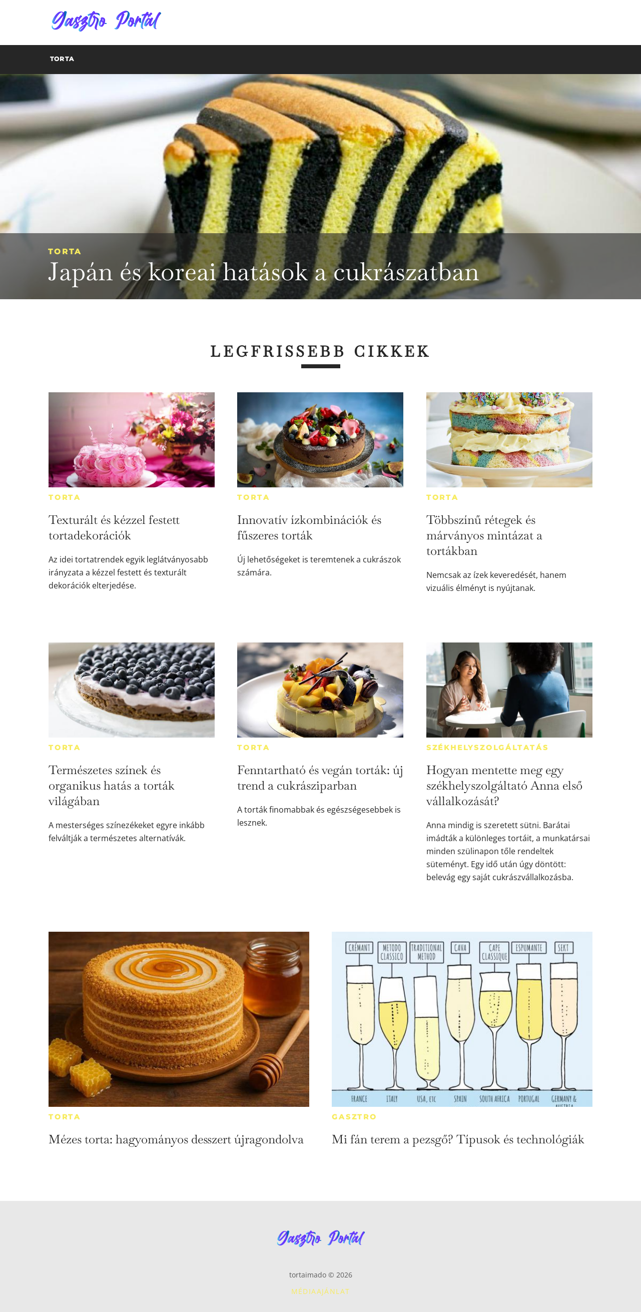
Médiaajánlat (320, 1291)
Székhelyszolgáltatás (487, 747)
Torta (65, 251)
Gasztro (354, 1116)
